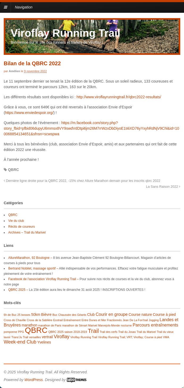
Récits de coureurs (21, 226)
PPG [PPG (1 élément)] (21, 331)
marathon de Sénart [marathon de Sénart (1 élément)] (74, 325)
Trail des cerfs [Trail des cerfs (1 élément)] (109, 331)
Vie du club (16, 221)
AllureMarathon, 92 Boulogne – (30, 258)
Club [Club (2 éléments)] (91, 314)
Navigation (23, 7)
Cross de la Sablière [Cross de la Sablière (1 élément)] (39, 320)
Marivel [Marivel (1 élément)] (92, 325)
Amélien (14, 71)
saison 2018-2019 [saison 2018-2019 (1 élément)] (75, 331)
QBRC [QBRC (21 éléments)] (36, 330)
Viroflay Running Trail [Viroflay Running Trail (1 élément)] (83, 337)
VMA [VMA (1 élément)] (166, 337)
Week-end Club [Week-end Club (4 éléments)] (20, 342)
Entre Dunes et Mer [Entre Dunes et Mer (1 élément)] (93, 320)
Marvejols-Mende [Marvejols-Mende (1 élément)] (109, 325)
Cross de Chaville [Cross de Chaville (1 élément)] (15, 320)
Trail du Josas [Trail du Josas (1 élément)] (127, 331)
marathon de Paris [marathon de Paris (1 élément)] (49, 325)
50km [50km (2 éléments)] (35, 314)
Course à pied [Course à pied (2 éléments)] (164, 314)
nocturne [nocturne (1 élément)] (126, 325)
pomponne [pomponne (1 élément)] (10, 331)
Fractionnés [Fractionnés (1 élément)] (114, 320)
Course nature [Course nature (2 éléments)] (140, 314)
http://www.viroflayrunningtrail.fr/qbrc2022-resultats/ (119, 97)
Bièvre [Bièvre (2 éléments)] (46, 314)
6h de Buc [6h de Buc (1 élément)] (10, 314)
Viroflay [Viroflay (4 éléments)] (61, 336)
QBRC (13, 170)
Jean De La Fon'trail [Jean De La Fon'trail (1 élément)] (135, 320)
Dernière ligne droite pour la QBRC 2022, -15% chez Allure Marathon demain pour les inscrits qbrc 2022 (82, 181)
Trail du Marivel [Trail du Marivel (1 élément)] (146, 331)
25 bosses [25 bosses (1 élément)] (23, 314)
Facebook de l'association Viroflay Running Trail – (43, 279)
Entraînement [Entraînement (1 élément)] (72, 320)
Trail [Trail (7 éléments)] (93, 331)
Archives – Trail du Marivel (27, 232)
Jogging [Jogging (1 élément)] (154, 320)
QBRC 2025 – (18, 290)
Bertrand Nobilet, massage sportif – (33, 268)
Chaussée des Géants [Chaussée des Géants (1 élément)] (72, 314)
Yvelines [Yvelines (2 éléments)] (44, 342)
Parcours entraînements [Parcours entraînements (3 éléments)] (155, 324)
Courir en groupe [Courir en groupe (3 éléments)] (112, 314)
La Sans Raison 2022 (163, 187)
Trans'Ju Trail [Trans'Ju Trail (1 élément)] (19, 337)
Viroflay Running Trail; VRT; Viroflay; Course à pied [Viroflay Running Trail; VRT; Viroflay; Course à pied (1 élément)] (130, 337)
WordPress (33, 380)
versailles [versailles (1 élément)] (35, 337)
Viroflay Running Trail (65, 33)
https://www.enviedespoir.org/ (29, 113)
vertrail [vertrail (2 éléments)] (47, 337)
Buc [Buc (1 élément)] (54, 314)
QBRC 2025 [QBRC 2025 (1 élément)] (56, 331)
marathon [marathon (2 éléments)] (29, 325)
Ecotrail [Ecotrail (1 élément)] (58, 320)
